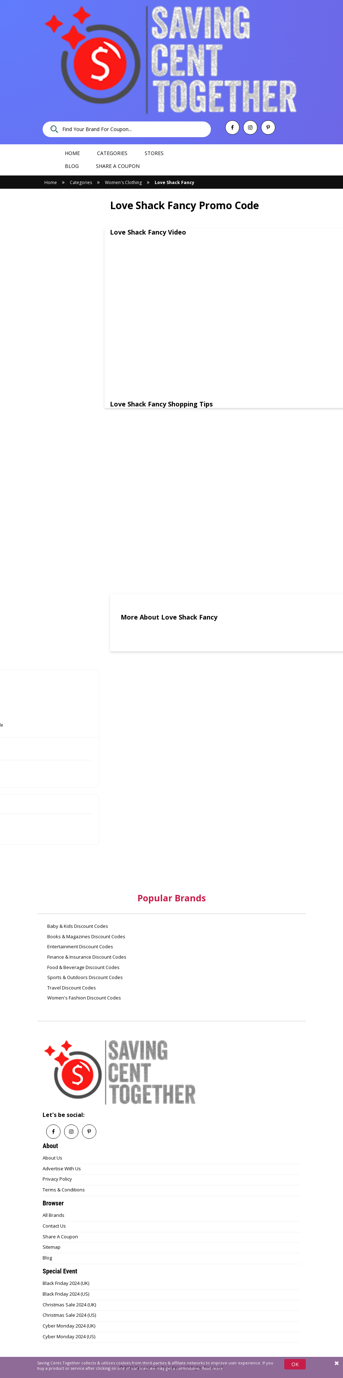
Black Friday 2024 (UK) (66, 1283)
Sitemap (52, 1247)
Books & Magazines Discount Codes (85, 936)
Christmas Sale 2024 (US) (69, 1315)
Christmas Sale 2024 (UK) (69, 1304)
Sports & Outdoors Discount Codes (84, 977)
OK (295, 1364)
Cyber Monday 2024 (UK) (69, 1325)
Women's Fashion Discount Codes (83, 997)
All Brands (53, 1215)
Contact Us (54, 1226)
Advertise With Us (62, 1168)
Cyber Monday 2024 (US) (69, 1336)
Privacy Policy (57, 1179)
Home (72, 153)
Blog (72, 166)
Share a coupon (118, 166)
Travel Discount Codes (71, 987)
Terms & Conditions (64, 1189)
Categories (112, 153)
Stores (154, 153)
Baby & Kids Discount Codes (77, 926)
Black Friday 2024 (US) (66, 1294)
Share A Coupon (60, 1236)
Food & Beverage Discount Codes (83, 967)
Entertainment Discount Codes (79, 946)
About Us (52, 1158)
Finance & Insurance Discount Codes (86, 957)
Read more (212, 1368)
